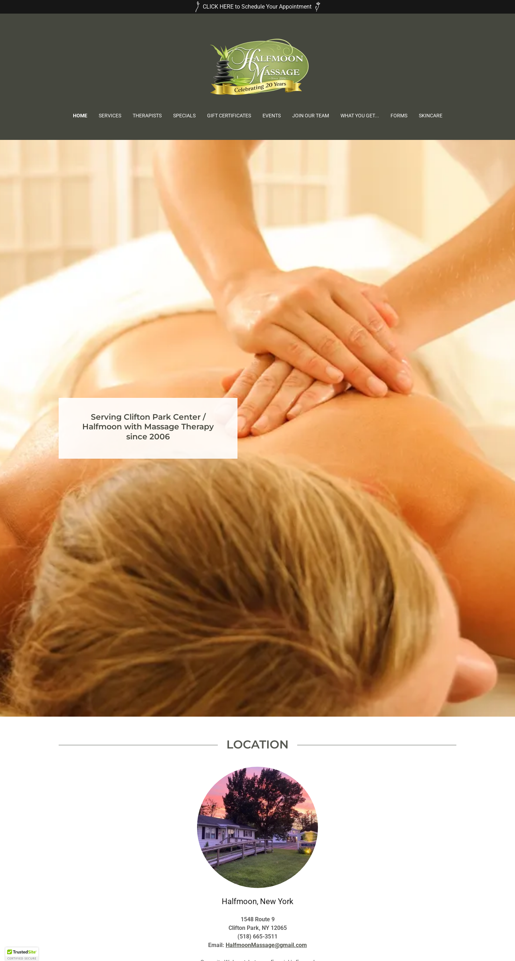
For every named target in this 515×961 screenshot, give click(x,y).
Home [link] (80, 115)
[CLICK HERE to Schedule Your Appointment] (257, 6)
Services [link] (110, 115)
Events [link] (272, 115)
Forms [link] (399, 115)
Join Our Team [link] (310, 115)
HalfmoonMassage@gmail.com (266, 945)
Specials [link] (184, 115)
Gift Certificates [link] (229, 115)
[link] (257, 67)
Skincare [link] (430, 115)
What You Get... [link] (359, 115)
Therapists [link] (147, 115)
